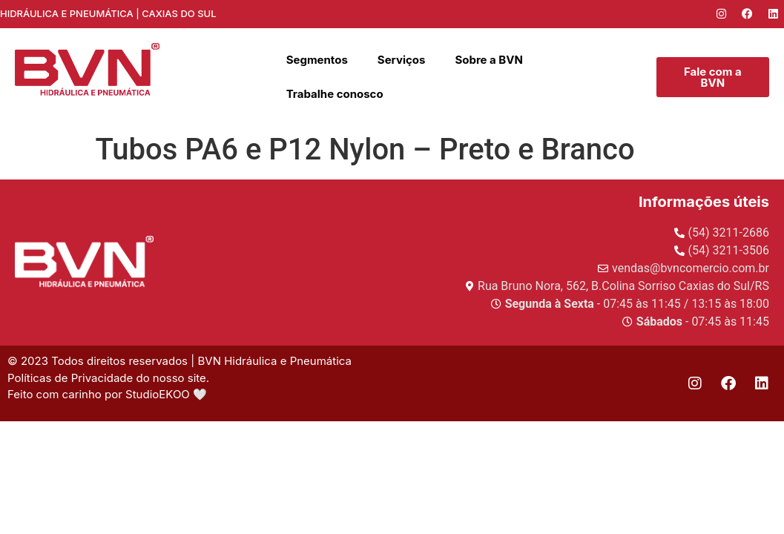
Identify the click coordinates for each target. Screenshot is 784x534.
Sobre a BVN (489, 60)
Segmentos (317, 60)
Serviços (402, 60)
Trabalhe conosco (334, 94)
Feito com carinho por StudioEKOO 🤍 (108, 394)
